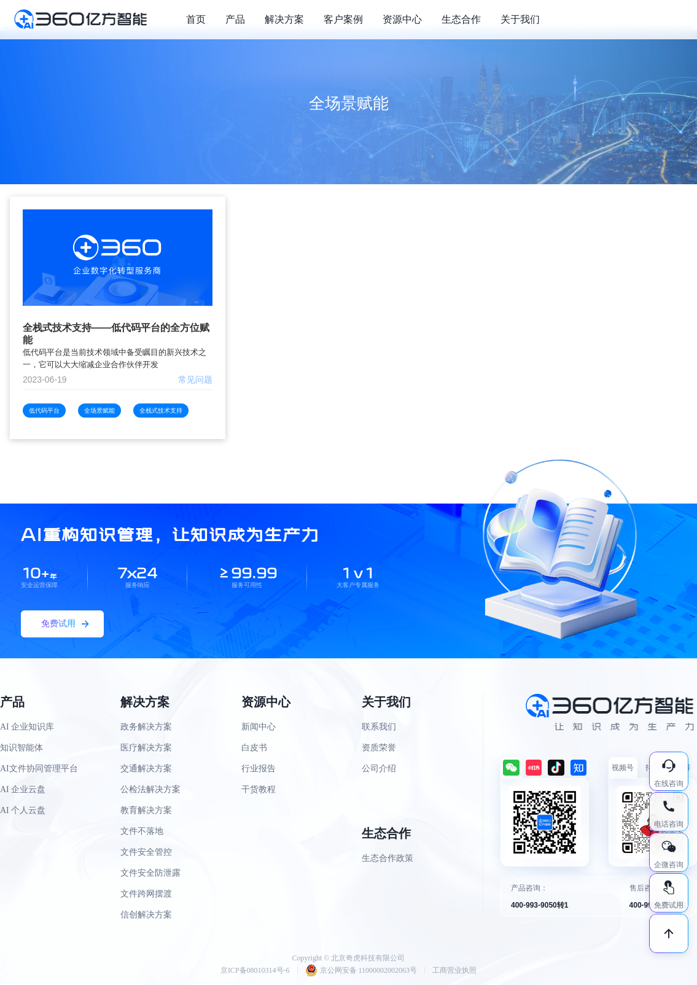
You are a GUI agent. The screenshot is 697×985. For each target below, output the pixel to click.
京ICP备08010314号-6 (255, 970)
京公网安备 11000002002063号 (361, 970)
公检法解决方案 (150, 789)
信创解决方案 (146, 914)
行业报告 (258, 768)
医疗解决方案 (146, 747)
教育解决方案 (146, 810)
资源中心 (402, 19)
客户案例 (343, 19)
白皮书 (254, 747)
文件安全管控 (146, 852)
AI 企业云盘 (22, 789)
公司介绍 (379, 768)
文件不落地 (141, 831)
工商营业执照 (454, 970)
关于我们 (520, 19)
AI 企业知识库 (27, 726)
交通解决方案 (146, 768)
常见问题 (195, 379)
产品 (235, 19)
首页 (196, 19)
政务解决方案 (146, 726)
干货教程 (258, 789)
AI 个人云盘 (22, 810)
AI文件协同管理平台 (39, 768)
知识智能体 (21, 747)
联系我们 (379, 726)
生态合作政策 (387, 858)
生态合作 (461, 19)
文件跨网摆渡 (146, 893)
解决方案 (284, 19)
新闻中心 (258, 726)
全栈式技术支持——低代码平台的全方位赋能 (116, 333)
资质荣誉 (379, 747)
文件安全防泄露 (150, 873)
